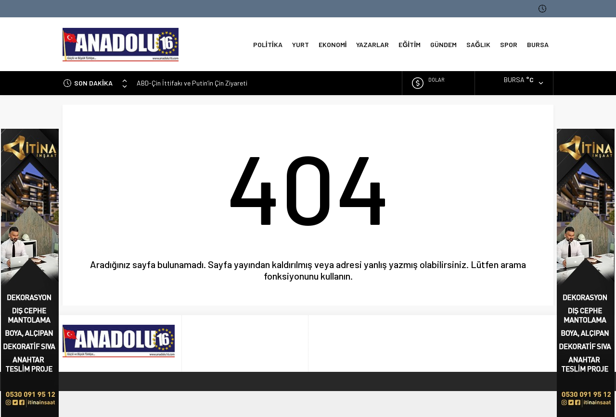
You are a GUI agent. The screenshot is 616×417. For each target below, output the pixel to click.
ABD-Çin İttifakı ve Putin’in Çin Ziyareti (192, 83)
